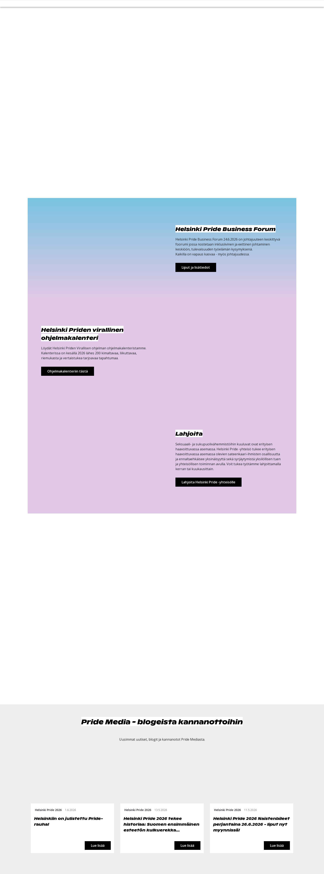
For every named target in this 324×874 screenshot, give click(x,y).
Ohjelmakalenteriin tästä (67, 371)
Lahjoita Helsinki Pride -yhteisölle (208, 482)
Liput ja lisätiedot (196, 267)
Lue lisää (98, 845)
